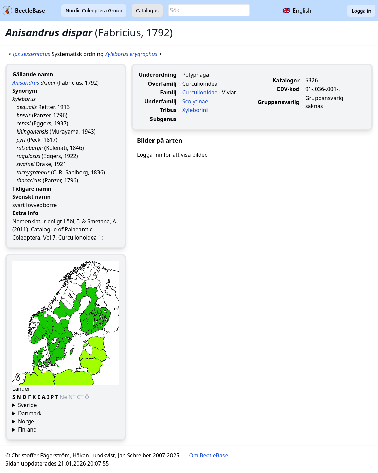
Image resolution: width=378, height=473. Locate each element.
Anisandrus (25, 82)
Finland (27, 429)
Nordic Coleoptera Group (94, 10)
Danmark (30, 413)
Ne (64, 397)
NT (72, 397)
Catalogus (147, 10)
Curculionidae (200, 92)
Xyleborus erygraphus (132, 54)
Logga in (361, 10)
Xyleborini (195, 110)
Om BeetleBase (208, 455)
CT (81, 397)
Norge (26, 421)
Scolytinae (195, 101)
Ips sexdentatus (32, 54)
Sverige (27, 405)
